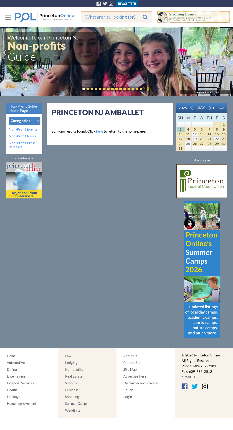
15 (217, 134)
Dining (12, 369)
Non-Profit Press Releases (22, 145)
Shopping (72, 397)
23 (223, 139)
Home (11, 356)
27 (201, 143)
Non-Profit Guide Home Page (23, 108)
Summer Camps (76, 403)
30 (223, 143)
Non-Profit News (22, 136)
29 (217, 143)
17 (180, 139)
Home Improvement (21, 403)
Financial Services (20, 383)
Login (127, 397)
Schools (71, 383)
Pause (148, 89)
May (201, 107)
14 (209, 134)
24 (180, 143)
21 (209, 139)
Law (68, 356)
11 (188, 134)
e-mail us (188, 377)
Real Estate (74, 376)
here (99, 131)
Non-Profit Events (23, 129)
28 (209, 143)
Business (72, 390)
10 (180, 134)
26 (195, 143)
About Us (130, 356)
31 (180, 148)
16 (223, 134)
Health (12, 390)
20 (201, 139)
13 (201, 134)
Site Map (130, 369)
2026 (183, 108)
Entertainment (18, 376)
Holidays (13, 397)
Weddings (72, 410)
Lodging (71, 363)
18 (188, 139)
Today (218, 108)
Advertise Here (134, 376)
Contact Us (131, 363)
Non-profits (74, 369)
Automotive (16, 363)
